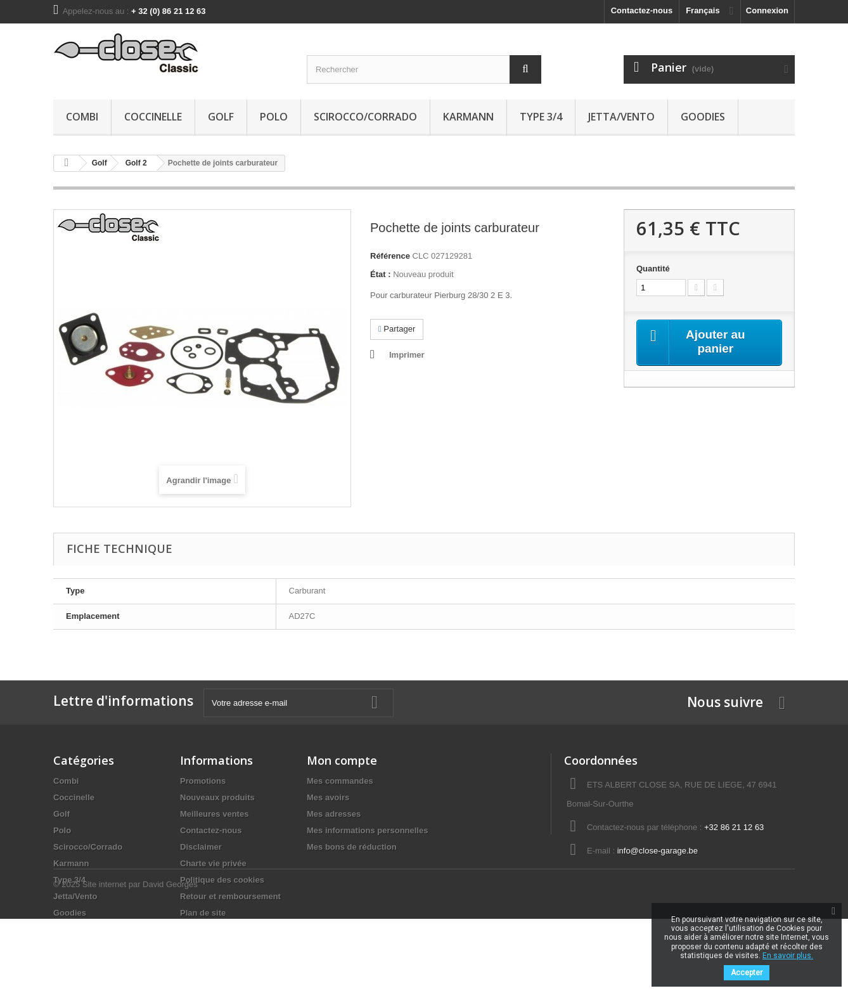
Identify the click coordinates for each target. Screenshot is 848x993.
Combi (82, 117)
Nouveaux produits (217, 797)
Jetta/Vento (621, 117)
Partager (396, 329)
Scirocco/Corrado (365, 117)
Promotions (203, 781)
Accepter (746, 972)
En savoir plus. (787, 955)
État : (380, 274)
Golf (221, 117)
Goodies (703, 117)
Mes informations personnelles (367, 830)
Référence (390, 256)
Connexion (767, 10)
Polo (274, 117)
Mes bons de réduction (352, 847)
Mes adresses (334, 814)
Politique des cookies (222, 880)
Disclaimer (201, 847)
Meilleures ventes (214, 814)
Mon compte (342, 760)
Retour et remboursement (230, 896)
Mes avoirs (328, 797)
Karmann (468, 117)
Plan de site (203, 913)
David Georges (170, 958)
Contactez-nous (642, 10)
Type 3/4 (541, 117)
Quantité (653, 268)
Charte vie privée (213, 863)
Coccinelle (153, 117)
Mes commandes (340, 781)
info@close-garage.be (657, 850)
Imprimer (407, 355)
